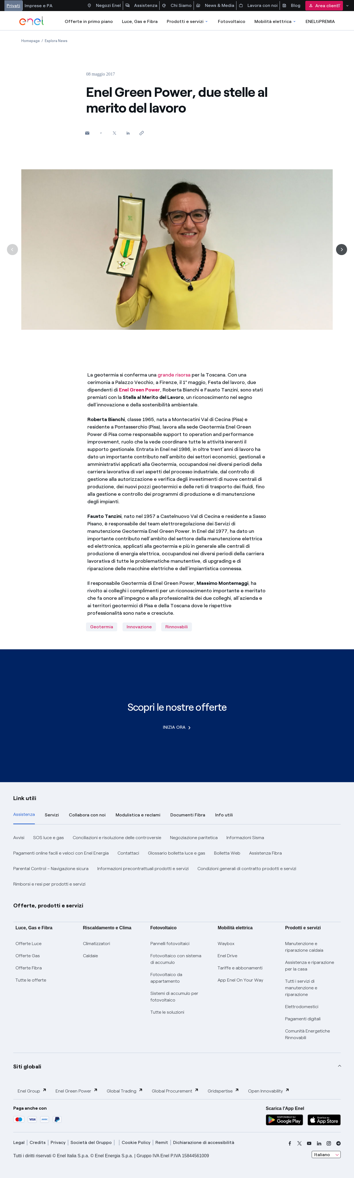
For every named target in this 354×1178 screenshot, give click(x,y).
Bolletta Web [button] (227, 853)
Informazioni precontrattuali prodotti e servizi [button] (143, 868)
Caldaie (90, 955)
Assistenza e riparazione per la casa (309, 966)
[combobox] (326, 1154)
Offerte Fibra (28, 968)
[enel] (31, 20)
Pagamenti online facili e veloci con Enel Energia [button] (61, 853)
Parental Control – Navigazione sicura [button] (50, 868)
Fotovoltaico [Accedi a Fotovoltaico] (231, 21)
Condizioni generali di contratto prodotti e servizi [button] (246, 868)
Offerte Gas (27, 955)
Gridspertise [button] (223, 1091)
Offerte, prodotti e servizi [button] (48, 905)
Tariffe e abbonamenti (240, 968)
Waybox (226, 943)
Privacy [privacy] (58, 1142)
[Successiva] (341, 249)
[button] (87, 133)
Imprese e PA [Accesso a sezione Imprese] (39, 6)
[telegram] (338, 1143)
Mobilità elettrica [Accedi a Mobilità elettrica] (275, 21)
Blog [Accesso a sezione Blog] (291, 5)
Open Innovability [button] (269, 1091)
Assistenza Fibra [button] (265, 853)
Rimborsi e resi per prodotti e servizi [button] (49, 884)
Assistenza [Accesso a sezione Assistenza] (141, 5)
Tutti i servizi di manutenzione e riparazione (301, 988)
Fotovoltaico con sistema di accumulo (175, 959)
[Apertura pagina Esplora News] (56, 41)
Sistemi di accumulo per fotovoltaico (174, 997)
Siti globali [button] (27, 1066)
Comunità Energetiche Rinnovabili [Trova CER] (307, 1034)
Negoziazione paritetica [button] (194, 837)
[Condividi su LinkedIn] (128, 133)
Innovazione (139, 626)
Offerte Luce (28, 943)
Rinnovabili (176, 626)
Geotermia (101, 626)
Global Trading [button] (125, 1091)
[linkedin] (319, 1143)
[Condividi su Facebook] (101, 133)
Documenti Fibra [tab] (187, 815)
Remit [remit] (161, 1142)
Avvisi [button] (18, 837)
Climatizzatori (96, 943)
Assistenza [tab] (24, 814)
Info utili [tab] (224, 815)
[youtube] (309, 1143)
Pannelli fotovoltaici (169, 943)
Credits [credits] (38, 1142)
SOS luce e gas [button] (48, 837)
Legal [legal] (19, 1142)
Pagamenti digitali (303, 1018)
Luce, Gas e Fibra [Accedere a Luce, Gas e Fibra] (140, 21)
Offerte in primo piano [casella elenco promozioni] (89, 21)
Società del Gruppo (91, 1142)
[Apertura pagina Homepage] (30, 41)
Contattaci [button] (128, 853)
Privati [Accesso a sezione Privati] (13, 5)
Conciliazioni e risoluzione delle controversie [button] (117, 837)
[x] (299, 1143)
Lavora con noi (258, 5)
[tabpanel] (177, 861)
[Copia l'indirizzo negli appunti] (141, 133)
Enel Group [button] (32, 1091)
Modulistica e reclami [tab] (138, 815)
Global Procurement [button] (175, 1091)
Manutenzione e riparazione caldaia (304, 947)
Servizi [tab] (52, 815)
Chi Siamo (177, 5)
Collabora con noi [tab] (87, 815)
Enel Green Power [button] (77, 1091)
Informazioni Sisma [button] (245, 837)
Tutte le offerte (30, 980)
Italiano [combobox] (322, 1154)
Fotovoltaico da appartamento (166, 978)
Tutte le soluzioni (167, 1012)
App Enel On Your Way (240, 980)
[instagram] (329, 1143)
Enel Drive (227, 955)
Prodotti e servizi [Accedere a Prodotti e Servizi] (188, 21)
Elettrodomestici (301, 1006)
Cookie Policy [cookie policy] (136, 1142)
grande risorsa (174, 375)
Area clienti (324, 5)
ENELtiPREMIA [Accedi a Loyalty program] (320, 21)
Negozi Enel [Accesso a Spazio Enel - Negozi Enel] (104, 5)
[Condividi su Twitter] (114, 133)
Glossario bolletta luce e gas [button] (176, 853)
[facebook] (290, 1143)
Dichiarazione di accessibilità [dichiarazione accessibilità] (203, 1142)
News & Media (215, 5)
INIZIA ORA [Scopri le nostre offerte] (177, 727)
